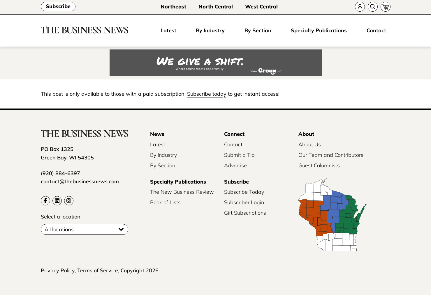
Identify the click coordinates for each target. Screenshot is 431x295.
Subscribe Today (244, 192)
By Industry (210, 30)
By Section (257, 30)
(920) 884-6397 (60, 173)
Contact (376, 30)
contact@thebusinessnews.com (80, 181)
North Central (215, 6)
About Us (309, 144)
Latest (168, 30)
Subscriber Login (244, 202)
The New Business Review (182, 192)
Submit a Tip (239, 155)
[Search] (373, 7)
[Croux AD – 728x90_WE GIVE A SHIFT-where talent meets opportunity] (215, 63)
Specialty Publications (319, 30)
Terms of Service (97, 270)
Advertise (235, 165)
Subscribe (58, 6)
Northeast (173, 6)
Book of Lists (165, 202)
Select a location (60, 216)
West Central (261, 6)
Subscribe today (206, 93)
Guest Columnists (319, 165)
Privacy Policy (58, 270)
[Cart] (385, 7)
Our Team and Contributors (330, 155)
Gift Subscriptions (245, 212)
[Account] (360, 7)
